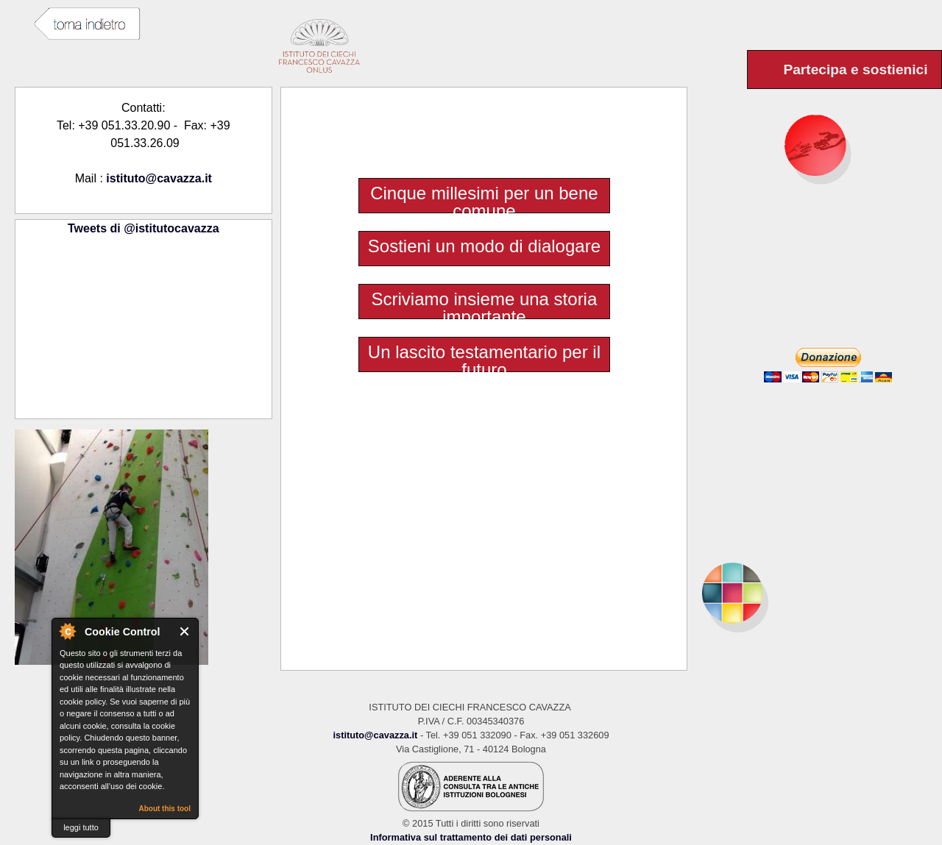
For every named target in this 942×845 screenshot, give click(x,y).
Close (185, 631)
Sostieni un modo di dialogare (484, 246)
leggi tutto (81, 827)
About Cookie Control (67, 630)
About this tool (164, 809)
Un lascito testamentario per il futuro (484, 361)
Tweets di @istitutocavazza (143, 228)
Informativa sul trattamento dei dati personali (471, 837)
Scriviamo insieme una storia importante (485, 308)
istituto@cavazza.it (159, 178)
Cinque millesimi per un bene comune (484, 202)
